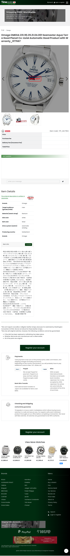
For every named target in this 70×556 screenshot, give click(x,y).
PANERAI (27, 483)
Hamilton (28, 480)
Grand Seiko (5, 506)
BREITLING (4, 491)
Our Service (52, 491)
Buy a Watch (52, 483)
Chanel (27, 506)
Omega (8, 30)
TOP (2, 30)
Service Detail (52, 488)
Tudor (26, 494)
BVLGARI (4, 494)
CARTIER (4, 497)
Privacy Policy (52, 503)
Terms (50, 506)
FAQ (49, 486)
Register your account (35, 348)
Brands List (51, 494)
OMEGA (3, 486)
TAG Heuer (28, 503)
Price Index (51, 497)
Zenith (27, 497)
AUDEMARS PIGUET (7, 483)
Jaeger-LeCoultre (30, 488)
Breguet (4, 488)
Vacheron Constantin (32, 500)
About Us (51, 500)
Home (50, 480)
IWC (26, 486)
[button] (3, 79)
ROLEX (3, 480)
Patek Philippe (29, 491)
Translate (28, 244)
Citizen (3, 500)
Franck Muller (5, 503)
